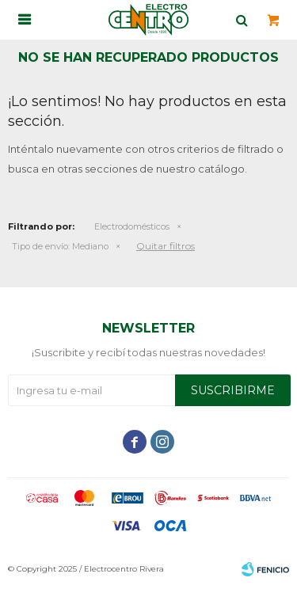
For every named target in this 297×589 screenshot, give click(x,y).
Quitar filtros (165, 246)
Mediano (60, 246)
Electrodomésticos (131, 226)
